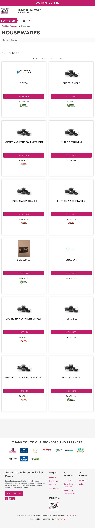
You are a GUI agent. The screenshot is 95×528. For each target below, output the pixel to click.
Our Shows (53, 481)
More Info (24, 96)
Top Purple (71, 319)
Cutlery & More (71, 83)
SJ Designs (71, 260)
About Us (52, 477)
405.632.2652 (54, 488)
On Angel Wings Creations (71, 201)
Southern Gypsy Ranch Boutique (24, 319)
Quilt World (24, 260)
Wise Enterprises (71, 377)
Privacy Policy (72, 515)
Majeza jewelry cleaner (24, 201)
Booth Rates (68, 480)
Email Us (52, 484)
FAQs (80, 484)
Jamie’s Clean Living (71, 142)
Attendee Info (83, 480)
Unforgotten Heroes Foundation (23, 377)
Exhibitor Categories (10, 26)
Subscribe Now (14, 493)
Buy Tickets (8, 21)
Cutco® (24, 83)
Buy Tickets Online (47, 3)
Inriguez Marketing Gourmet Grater (24, 142)
